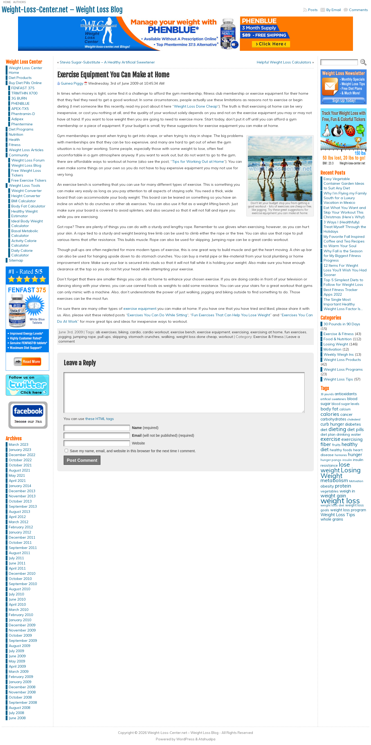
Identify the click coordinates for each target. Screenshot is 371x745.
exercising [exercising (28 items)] (351, 439)
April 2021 (17, 480)
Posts (313, 9)
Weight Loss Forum (28, 160)
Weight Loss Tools (24, 185)
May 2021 (17, 475)
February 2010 (21, 614)
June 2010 (17, 599)
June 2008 (17, 718)
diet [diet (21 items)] (324, 429)
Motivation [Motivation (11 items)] (356, 481)
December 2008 (22, 687)
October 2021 (20, 465)
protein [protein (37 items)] (343, 486)
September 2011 (23, 547)
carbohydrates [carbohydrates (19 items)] (333, 419)
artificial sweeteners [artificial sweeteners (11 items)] (333, 399)
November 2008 (22, 692)
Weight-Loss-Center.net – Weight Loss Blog (62, 9)
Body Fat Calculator (28, 206)
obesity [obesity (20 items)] (327, 486)
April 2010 (17, 604)
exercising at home (266, 332)
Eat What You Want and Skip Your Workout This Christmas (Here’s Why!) (345, 212)
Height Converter (25, 195)
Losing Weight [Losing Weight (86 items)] (341, 473)
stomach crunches (144, 336)
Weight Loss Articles (26, 150)
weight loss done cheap (196, 336)
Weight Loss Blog (26, 165)
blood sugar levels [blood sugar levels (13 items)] (345, 404)
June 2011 (17, 563)
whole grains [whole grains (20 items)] (332, 519)
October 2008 (20, 697)
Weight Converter (26, 190)
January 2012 (20, 532)
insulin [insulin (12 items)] (347, 460)
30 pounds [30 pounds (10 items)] (327, 394)
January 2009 (20, 681)
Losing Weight (336, 344)
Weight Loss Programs (343, 369)
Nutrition (16, 134)
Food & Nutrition (338, 339)
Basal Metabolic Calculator (24, 233)
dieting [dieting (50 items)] (337, 428)
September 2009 (23, 640)
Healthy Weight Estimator (24, 213)
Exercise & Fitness (269, 336)
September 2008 (23, 702)
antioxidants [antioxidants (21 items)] (346, 393)
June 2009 (17, 656)
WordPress (185, 739)
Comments (358, 9)
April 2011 (17, 568)
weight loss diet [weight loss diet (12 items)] (332, 505)
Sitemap (16, 260)
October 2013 (20, 501)
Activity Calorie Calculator (24, 243)
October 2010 (20, 578)
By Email (333, 9)
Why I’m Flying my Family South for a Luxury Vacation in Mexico (345, 198)
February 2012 (21, 527)
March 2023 (18, 444)
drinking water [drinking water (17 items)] (348, 434)
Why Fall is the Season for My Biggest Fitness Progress (343, 256)
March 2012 (18, 522)
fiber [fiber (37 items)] (326, 444)
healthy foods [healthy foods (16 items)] (341, 450)
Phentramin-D (23, 113)
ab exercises (106, 332)
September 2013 (23, 506)
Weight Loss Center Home (25, 70)
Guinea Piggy (72, 83)
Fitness (15, 144)
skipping (120, 336)
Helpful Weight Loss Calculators (284, 62)
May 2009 (17, 661)
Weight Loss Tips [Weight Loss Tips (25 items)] (338, 514)
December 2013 (22, 491)
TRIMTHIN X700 (24, 93)
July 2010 (16, 594)
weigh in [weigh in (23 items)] (347, 490)
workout (226, 336)
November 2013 (22, 496)
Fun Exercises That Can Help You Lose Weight (231, 315)
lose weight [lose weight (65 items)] (335, 467)
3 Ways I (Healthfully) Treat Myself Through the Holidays (345, 227)
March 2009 (18, 671)
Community (18, 155)
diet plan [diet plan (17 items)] (328, 434)
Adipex (17, 119)
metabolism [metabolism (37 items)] (334, 480)
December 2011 (22, 537)
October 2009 (20, 635)
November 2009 (22, 630)
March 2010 (18, 609)
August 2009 (19, 645)
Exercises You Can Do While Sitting (157, 315)
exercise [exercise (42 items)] (330, 439)
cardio (135, 332)
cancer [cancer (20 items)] (346, 414)
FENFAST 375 (22, 88)
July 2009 (16, 651)
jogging (64, 336)
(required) (145, 435)
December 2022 (22, 454)
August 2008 (19, 707)
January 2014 (20, 485)
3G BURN (19, 98)
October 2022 (20, 460)
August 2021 (19, 470)
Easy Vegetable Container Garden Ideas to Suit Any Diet (344, 183)
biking (123, 332)
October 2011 (20, 542)
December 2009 (22, 625)
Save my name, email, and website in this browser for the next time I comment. (133, 459)
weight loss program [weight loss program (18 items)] (348, 509)
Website (138, 451)
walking (167, 336)
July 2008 (16, 712)
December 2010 (22, 573)
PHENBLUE (20, 103)
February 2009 (21, 676)
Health (14, 139)
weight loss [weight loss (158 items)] (340, 500)
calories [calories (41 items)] (330, 414)
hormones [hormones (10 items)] (341, 455)
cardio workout (156, 332)
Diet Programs (21, 129)
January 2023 (20, 449)
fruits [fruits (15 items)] (336, 445)
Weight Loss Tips (338, 379)
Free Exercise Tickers (28, 180)
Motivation (332, 349)
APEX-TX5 (20, 108)
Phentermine (22, 124)
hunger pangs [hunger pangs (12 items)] (331, 460)
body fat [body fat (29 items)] (329, 408)
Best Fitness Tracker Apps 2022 (341, 292)
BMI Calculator (23, 201)
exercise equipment (139, 308)
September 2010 (23, 583)
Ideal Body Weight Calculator (27, 223)
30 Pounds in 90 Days (342, 324)
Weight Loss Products (342, 359)
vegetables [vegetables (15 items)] (330, 491)
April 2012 (17, 516)
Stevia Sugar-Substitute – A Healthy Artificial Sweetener (107, 62)
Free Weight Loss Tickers (26, 172)
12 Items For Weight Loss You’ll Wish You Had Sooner (345, 270)
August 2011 (19, 552)
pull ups (104, 336)
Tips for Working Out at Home (198, 161)
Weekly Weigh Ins (339, 354)
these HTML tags (99, 426)
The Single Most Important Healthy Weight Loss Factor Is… (343, 304)
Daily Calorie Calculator (22, 252)
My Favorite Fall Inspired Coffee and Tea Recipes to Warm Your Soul (344, 241)
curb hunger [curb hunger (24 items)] (332, 424)
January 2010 (20, 620)
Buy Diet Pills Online (25, 82)
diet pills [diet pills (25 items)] (355, 429)
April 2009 (17, 666)
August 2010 (19, 589)
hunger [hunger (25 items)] (355, 454)
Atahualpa (206, 739)
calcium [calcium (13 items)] (345, 409)
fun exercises (295, 332)
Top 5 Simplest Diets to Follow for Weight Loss (343, 282)
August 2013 (19, 511)
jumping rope (84, 336)
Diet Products (20, 77)
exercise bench (183, 332)
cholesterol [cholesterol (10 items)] (353, 419)
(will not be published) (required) (163, 443)
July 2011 (16, 558)
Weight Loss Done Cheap (195, 106)
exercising (240, 332)
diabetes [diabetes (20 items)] (353, 424)
